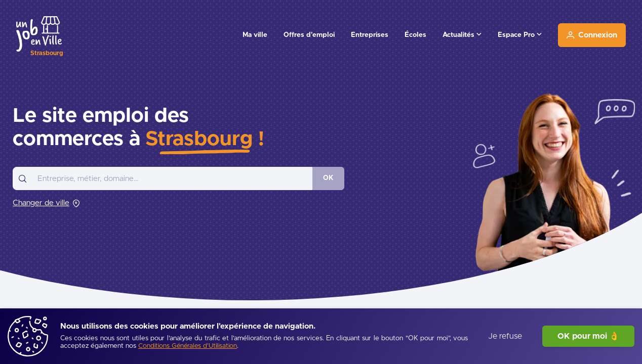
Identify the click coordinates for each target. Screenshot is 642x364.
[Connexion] (592, 35)
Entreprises (369, 34)
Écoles (415, 34)
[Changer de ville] (46, 203)
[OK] (328, 178)
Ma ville (255, 34)
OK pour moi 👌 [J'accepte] (588, 336)
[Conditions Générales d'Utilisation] (187, 346)
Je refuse (505, 336)
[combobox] (162, 178)
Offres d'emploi (309, 34)
